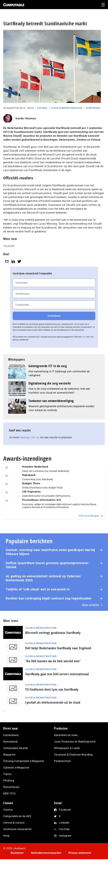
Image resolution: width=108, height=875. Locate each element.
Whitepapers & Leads (67, 748)
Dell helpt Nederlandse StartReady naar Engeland (58, 648)
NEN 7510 (9, 793)
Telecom (8, 246)
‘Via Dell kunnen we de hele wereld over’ (53, 661)
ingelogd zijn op (29, 437)
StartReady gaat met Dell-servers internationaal (57, 674)
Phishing (8, 780)
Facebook (65, 809)
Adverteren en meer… (66, 735)
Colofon (8, 809)
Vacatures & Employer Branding (73, 754)
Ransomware (11, 787)
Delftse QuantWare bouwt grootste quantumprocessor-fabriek (47, 565)
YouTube (64, 829)
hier (83, 337)
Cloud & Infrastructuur (66, 108)
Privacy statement (79, 852)
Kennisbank (10, 741)
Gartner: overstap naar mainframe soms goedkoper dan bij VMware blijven (50, 552)
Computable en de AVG (17, 816)
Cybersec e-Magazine (16, 767)
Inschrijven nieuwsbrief (17, 829)
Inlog (6, 835)
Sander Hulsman (25, 118)
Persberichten (62, 761)
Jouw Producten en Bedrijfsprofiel (75, 741)
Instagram (65, 835)
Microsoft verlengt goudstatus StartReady (53, 632)
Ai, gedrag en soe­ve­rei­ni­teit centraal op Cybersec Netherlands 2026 (43, 578)
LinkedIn (64, 822)
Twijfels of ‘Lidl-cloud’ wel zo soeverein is (37, 589)
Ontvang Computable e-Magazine (23, 761)
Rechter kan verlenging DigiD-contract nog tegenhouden (48, 598)
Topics (7, 774)
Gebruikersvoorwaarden (46, 852)
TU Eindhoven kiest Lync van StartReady (51, 689)
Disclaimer (17, 852)
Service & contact (14, 822)
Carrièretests (11, 735)
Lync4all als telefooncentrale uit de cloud (52, 702)
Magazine (9, 754)
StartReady (93, 108)
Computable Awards (15, 748)
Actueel (42, 108)
